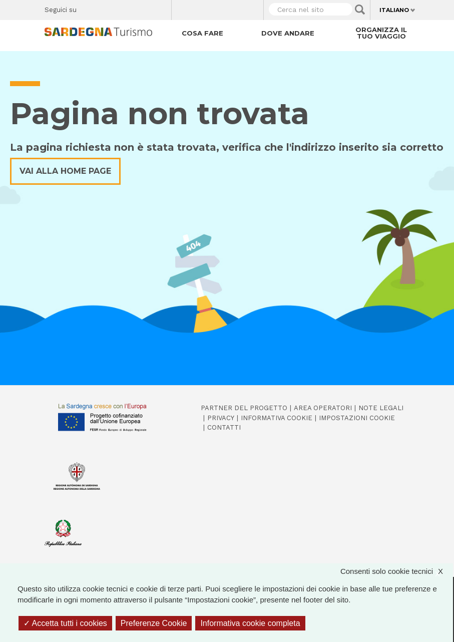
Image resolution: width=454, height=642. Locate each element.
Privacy (220, 418)
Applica (360, 10)
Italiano (394, 10)
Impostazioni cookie (357, 418)
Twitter (107, 8)
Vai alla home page (65, 171)
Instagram (125, 8)
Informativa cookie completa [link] (250, 623)
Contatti (224, 427)
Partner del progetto (244, 408)
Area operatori (323, 408)
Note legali (380, 408)
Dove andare (287, 33)
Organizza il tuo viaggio (381, 33)
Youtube (160, 8)
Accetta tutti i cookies (65, 623)
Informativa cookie (276, 418)
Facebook (90, 8)
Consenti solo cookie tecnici (396, 571)
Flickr (142, 8)
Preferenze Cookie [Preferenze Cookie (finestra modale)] (154, 623)
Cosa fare (202, 33)
